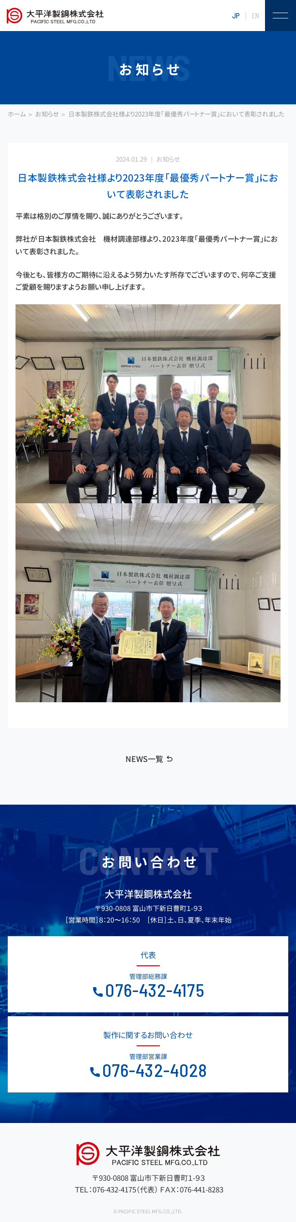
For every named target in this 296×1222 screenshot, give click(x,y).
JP (236, 15)
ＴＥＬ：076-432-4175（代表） (116, 1190)
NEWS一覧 (144, 759)
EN (255, 15)
